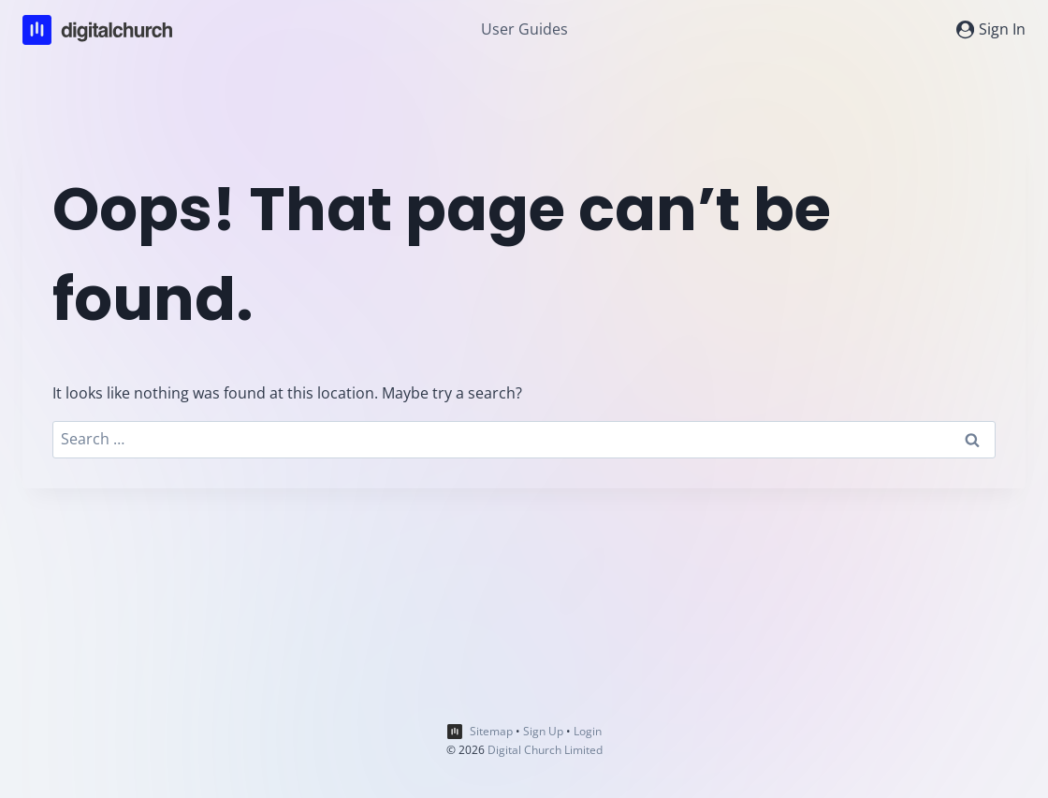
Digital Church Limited (545, 750)
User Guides (524, 29)
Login (588, 731)
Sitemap (491, 731)
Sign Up (543, 731)
